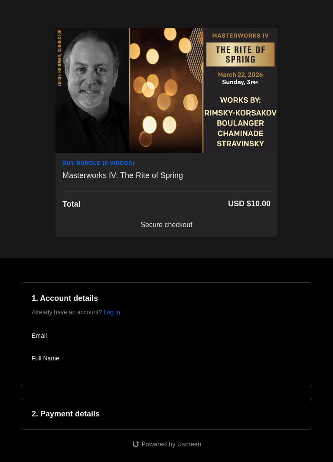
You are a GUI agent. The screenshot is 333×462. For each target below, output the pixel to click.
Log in (112, 312)
